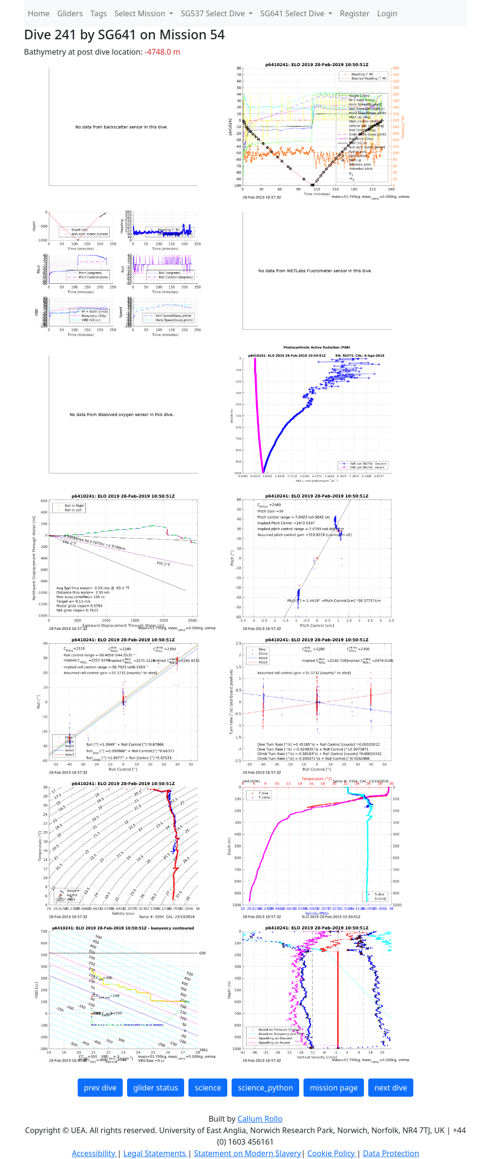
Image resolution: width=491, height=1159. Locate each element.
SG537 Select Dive (214, 13)
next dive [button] (390, 1087)
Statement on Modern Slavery (247, 1153)
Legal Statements (155, 1153)
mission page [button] (334, 1087)
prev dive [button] (100, 1087)
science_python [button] (265, 1087)
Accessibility (94, 1153)
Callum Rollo (259, 1118)
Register (355, 13)
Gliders (70, 13)
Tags (99, 13)
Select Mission (141, 13)
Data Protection (391, 1153)
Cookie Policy (332, 1153)
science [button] (208, 1087)
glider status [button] (155, 1087)
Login (387, 13)
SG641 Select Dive (293, 13)
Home (39, 13)
